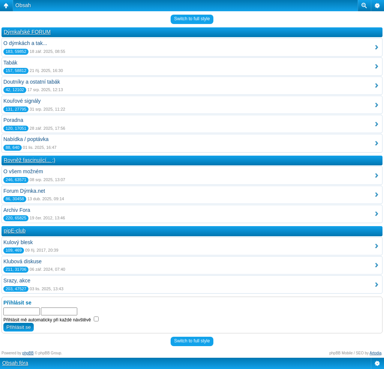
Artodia (376, 353)
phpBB (28, 353)
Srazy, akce (16, 281)
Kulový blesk (18, 242)
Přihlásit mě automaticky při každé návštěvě (51, 319)
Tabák (10, 63)
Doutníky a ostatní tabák (31, 82)
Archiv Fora (16, 210)
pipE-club (15, 231)
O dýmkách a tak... (25, 43)
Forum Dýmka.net (24, 191)
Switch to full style (192, 18)
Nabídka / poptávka (26, 139)
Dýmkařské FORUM (27, 32)
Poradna (13, 120)
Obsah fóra (15, 363)
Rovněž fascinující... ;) (30, 160)
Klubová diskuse (22, 261)
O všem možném (23, 171)
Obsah (23, 5)
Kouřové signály (22, 101)
